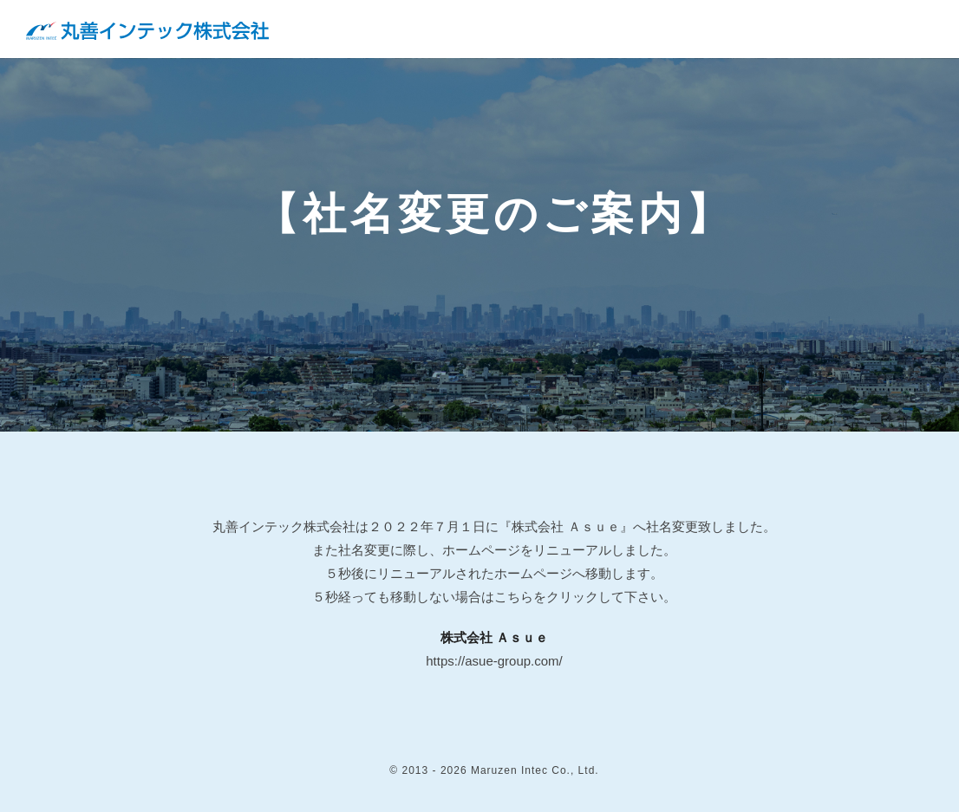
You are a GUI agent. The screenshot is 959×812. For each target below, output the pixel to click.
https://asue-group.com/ (494, 660)
